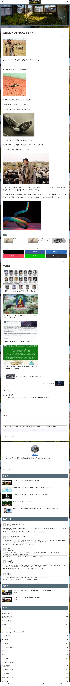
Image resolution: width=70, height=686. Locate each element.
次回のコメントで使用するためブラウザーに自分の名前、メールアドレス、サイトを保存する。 (31, 344)
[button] (64, 241)
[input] (35, 387)
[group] (15, 241)
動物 (5, 234)
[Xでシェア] (13, 252)
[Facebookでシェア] (35, 252)
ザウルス (35, 373)
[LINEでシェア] (35, 256)
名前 (5, 333)
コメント (6, 315)
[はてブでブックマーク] (56, 252)
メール (5, 339)
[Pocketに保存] (13, 256)
